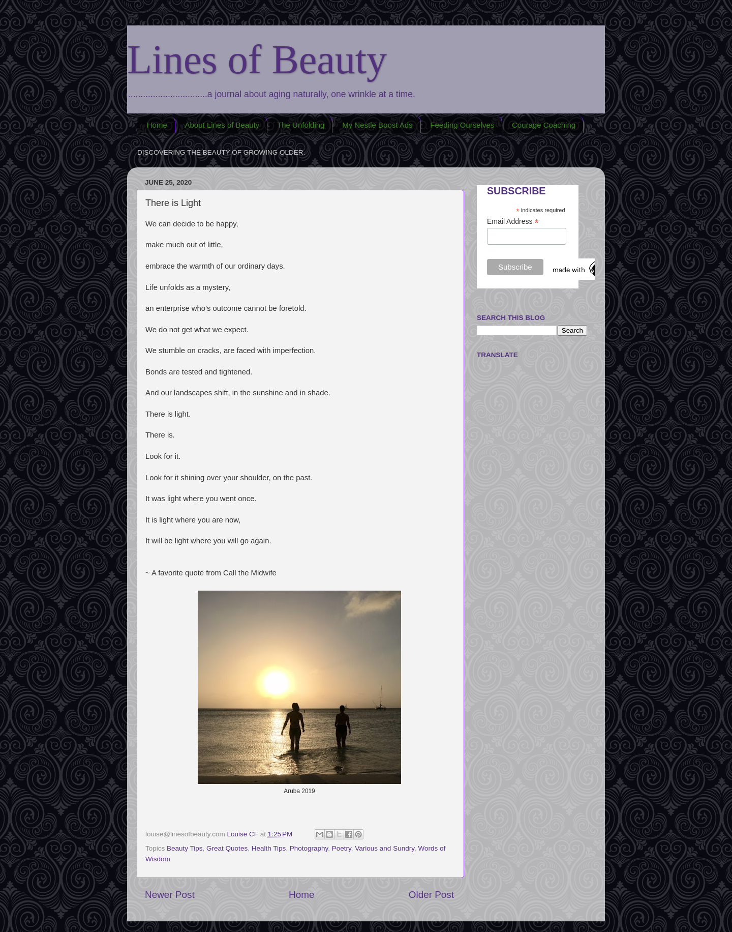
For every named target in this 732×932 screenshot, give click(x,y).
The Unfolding (300, 125)
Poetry (341, 848)
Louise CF (243, 834)
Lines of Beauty (257, 59)
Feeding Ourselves (462, 125)
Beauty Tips (185, 848)
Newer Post (170, 894)
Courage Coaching (543, 125)
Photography (309, 848)
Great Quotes (227, 848)
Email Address (513, 221)
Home (157, 125)
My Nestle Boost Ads (377, 125)
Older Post (431, 894)
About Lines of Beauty (222, 125)
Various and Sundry (384, 848)
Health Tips (269, 848)
